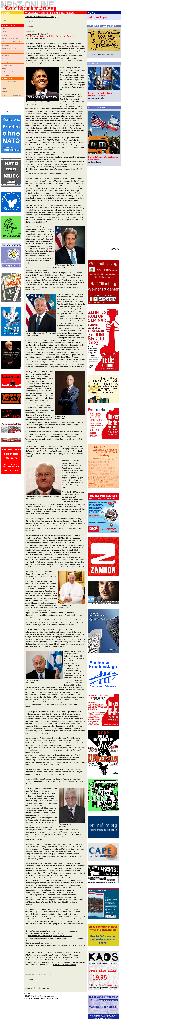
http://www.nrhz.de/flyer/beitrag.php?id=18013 (45, 933)
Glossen (5, 55)
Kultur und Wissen (9, 72)
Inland (4, 35)
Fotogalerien (7, 65)
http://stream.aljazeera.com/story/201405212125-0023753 (50, 936)
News (4, 28)
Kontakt (5, 91)
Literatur (5, 75)
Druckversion (30, 27)
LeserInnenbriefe (9, 81)
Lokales (5, 32)
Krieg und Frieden (9, 48)
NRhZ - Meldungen (97, 17)
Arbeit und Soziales (10, 38)
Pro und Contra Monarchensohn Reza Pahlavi (103, 158)
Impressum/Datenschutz (12, 95)
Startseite (28, 988)
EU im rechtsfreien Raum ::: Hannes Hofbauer (101, 94)
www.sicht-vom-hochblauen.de (64, 965)
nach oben (46, 988)
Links (4, 85)
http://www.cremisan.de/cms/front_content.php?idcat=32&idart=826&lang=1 (56, 938)
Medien (5, 58)
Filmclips (5, 62)
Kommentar (6, 52)
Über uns (5, 88)
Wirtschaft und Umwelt (11, 42)
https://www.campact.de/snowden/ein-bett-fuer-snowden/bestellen (53, 931)
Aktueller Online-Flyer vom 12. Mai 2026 (39, 17)
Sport (4, 68)
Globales (5, 45)
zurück (27, 22)
